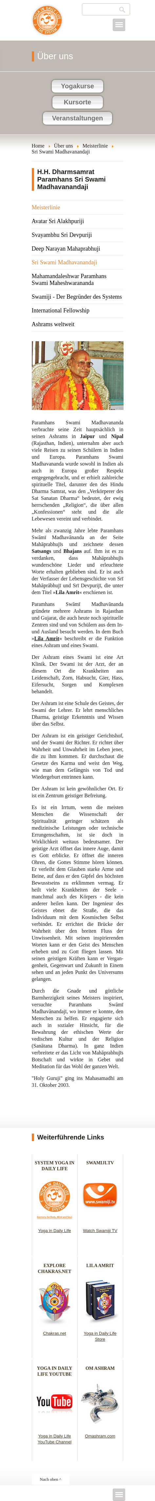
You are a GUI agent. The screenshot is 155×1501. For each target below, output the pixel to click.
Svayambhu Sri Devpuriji (62, 235)
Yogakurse (77, 86)
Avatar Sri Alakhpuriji (58, 221)
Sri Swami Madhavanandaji (64, 262)
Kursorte (77, 102)
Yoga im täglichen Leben (47, 24)
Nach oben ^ (50, 1479)
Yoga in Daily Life (54, 1230)
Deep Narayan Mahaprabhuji (66, 248)
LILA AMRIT (100, 1265)
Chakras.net (54, 1333)
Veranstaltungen (77, 118)
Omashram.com (100, 1436)
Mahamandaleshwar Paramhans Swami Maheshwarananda (69, 279)
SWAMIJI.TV (100, 1162)
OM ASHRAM (100, 1368)
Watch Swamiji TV (100, 1230)
